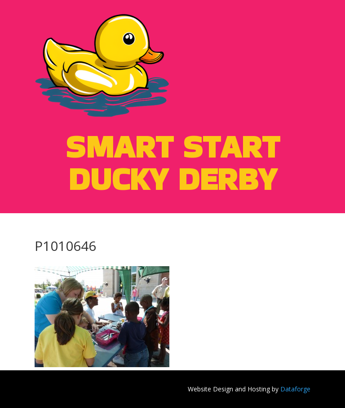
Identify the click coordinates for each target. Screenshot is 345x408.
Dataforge (295, 389)
